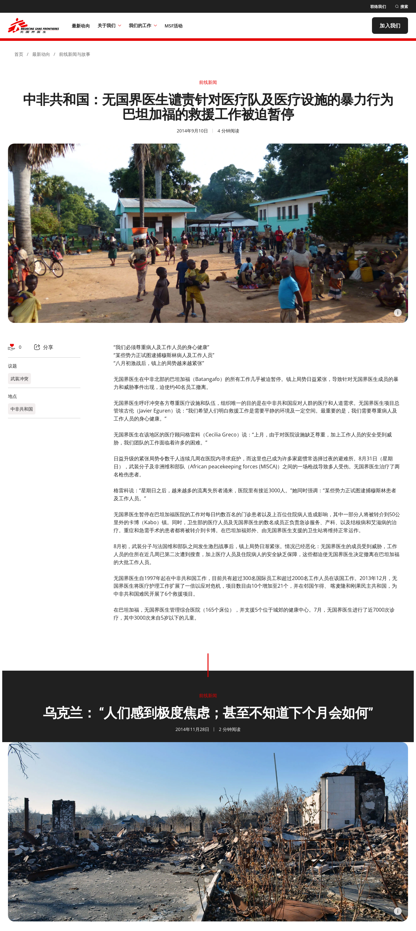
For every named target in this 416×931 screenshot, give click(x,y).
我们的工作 (143, 25)
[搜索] (401, 6)
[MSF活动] (174, 25)
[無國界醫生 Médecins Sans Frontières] (33, 25)
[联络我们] (378, 6)
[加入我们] (390, 25)
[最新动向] (81, 25)
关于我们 (109, 25)
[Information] (398, 313)
